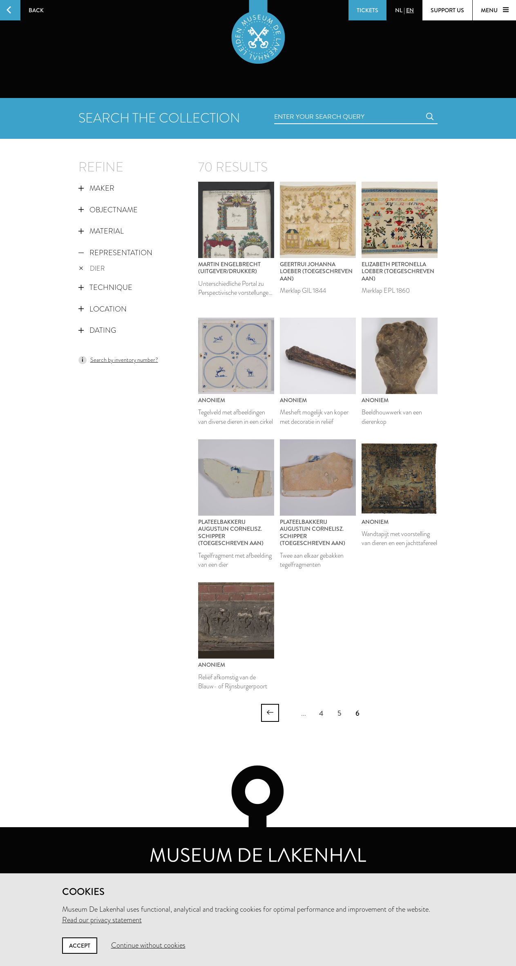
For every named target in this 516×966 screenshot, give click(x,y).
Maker (96, 188)
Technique (105, 287)
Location (102, 309)
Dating (97, 330)
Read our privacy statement (102, 920)
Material (101, 231)
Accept (79, 946)
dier (92, 268)
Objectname (108, 210)
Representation (115, 252)
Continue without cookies (148, 945)
